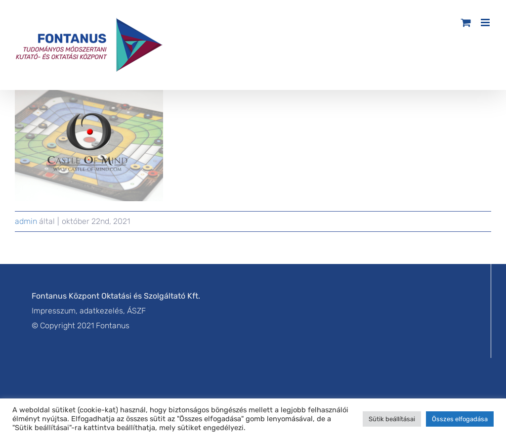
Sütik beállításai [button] (392, 419)
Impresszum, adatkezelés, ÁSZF (89, 310)
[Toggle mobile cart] (466, 22)
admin (26, 221)
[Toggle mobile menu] (486, 22)
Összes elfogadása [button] (460, 419)
